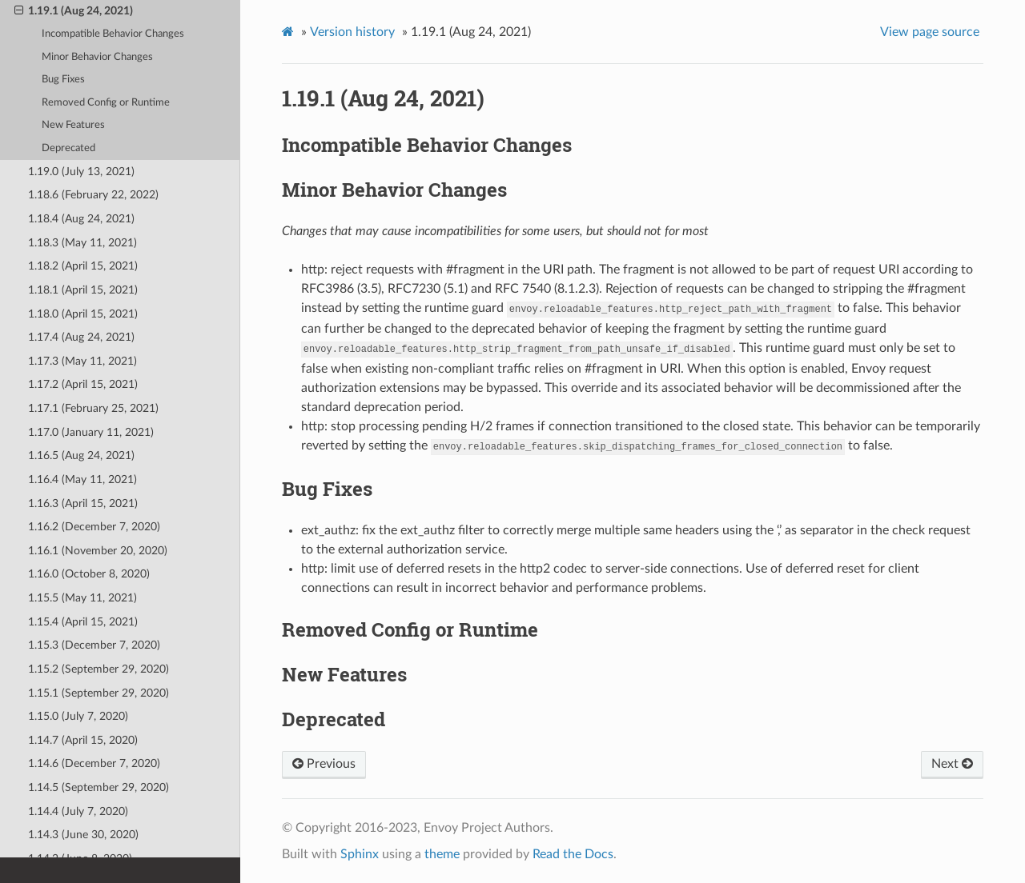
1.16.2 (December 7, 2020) (94, 527)
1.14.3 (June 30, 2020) (83, 835)
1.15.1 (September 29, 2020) (98, 693)
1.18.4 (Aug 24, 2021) (81, 219)
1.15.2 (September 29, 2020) (98, 669)
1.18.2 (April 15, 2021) (83, 266)
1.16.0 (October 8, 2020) (89, 574)
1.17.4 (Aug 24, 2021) (81, 337)
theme (442, 854)
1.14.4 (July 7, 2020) (78, 811)
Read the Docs (573, 854)
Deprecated (68, 148)
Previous (324, 763)
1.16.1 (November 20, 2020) (97, 551)
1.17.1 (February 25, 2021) (93, 408)
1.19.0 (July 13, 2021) (81, 172)
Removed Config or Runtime (106, 103)
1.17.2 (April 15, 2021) (83, 384)
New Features (73, 125)
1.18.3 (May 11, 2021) (82, 243)
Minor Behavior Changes (97, 57)
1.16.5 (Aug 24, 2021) (81, 455)
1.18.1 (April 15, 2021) (83, 290)
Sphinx (359, 854)
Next (952, 763)
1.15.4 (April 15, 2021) (83, 622)
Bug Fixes (63, 79)
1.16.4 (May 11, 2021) (82, 479)
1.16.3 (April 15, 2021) (83, 503)
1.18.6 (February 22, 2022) (93, 195)
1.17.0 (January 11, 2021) (91, 432)
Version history (352, 32)
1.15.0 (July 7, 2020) (78, 716)
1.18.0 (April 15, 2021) (83, 314)
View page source (929, 32)
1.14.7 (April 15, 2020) (83, 740)
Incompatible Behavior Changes (113, 34)
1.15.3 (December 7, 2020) (94, 645)
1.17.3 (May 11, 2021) (82, 361)
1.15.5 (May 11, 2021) (82, 598)
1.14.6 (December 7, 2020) (94, 763)
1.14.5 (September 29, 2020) (98, 787)
